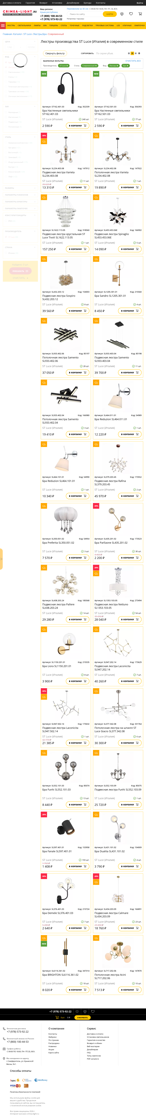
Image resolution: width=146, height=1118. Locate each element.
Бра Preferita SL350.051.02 (58, 542)
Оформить (82, 1018)
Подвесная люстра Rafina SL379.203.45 (110, 482)
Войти (140, 3)
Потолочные (15, 127)
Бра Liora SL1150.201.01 (56, 666)
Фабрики (52, 1037)
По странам (53, 1040)
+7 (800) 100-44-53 (51, 16)
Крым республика (49, 12)
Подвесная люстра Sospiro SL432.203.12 (58, 297)
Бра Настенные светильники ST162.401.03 (60, 112)
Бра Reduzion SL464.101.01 (58, 481)
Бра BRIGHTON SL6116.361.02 (60, 974)
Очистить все (133, 61)
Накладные (14, 112)
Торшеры (14, 82)
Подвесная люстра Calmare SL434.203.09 (111, 914)
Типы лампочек (94, 1055)
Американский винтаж (20, 143)
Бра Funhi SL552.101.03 (56, 789)
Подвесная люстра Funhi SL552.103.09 (118, 789)
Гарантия (30, 2)
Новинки (52, 1046)
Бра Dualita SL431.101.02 (110, 851)
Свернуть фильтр (55, 53)
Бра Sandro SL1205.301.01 (110, 295)
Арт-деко (14, 147)
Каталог (3, 25)
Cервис (91, 1028)
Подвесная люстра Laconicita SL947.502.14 (60, 729)
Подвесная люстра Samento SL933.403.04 (112, 359)
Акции (51, 1049)
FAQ (89, 1052)
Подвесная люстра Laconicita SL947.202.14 (112, 667)
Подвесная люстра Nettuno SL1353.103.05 (111, 606)
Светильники (16, 72)
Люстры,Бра (40, 34)
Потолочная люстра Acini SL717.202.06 (110, 976)
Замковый (14, 157)
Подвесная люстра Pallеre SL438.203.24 (58, 606)
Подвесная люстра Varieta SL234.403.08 (58, 174)
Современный (90, 65)
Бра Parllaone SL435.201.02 (111, 542)
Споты (12, 77)
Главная (7, 34)
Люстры (114, 65)
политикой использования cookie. (26, 1105)
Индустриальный (18, 162)
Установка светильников (98, 1037)
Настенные (14, 117)
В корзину (77, 125)
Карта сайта (53, 1052)
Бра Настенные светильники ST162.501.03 (112, 112)
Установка (57, 2)
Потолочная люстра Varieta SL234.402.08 (111, 174)
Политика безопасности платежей (25, 1092)
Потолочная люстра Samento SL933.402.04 (60, 420)
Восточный (14, 152)
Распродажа (53, 1043)
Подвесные (15, 122)
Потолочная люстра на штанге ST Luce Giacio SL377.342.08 (115, 729)
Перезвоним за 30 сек (77, 9)
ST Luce (28, 34)
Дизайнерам (73, 2)
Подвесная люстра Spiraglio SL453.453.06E (112, 235)
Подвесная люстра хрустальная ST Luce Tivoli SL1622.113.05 (63, 235)
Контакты (100, 2)
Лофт (12, 176)
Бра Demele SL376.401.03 (57, 913)
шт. (60, 1017)
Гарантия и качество (96, 1040)
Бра (125, 65)
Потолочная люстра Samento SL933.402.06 (60, 359)
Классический (16, 172)
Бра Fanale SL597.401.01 (57, 851)
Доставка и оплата (12, 2)
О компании (56, 1028)
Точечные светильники (20, 86)
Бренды (87, 2)
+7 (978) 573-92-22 (51, 19)
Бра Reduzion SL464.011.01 (111, 419)
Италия (13, 253)
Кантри (13, 167)
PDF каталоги (93, 1059)
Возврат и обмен (94, 1043)
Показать (20, 271)
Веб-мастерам (93, 1046)
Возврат (43, 2)
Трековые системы (18, 91)
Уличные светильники (20, 96)
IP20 (11, 221)
